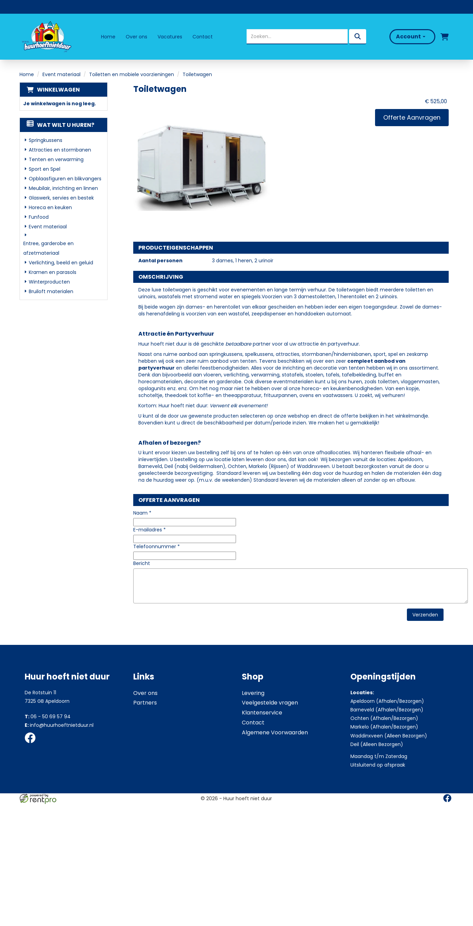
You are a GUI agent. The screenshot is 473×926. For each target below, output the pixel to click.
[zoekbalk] (297, 36)
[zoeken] (357, 36)
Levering (253, 693)
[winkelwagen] (444, 37)
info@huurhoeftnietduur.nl (59, 725)
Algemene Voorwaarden (275, 732)
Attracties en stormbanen (60, 149)
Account (410, 36)
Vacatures (170, 36)
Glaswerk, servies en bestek (61, 197)
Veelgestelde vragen (270, 703)
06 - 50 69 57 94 (48, 716)
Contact (202, 36)
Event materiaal (61, 74)
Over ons (136, 36)
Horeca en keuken (50, 207)
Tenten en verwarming (56, 159)
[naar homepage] (46, 36)
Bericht (141, 563)
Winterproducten (49, 281)
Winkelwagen (58, 90)
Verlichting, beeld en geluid (61, 262)
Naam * (142, 512)
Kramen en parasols (52, 272)
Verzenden (425, 614)
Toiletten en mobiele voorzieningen (131, 74)
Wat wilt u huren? (60, 125)
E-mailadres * (149, 529)
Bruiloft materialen (51, 291)
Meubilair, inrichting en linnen (63, 188)
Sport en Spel (44, 169)
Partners (145, 703)
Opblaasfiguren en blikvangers (65, 178)
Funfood (39, 217)
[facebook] (32, 744)
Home (108, 36)
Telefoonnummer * (156, 546)
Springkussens (45, 140)
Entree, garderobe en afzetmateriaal (48, 248)
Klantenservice (262, 713)
